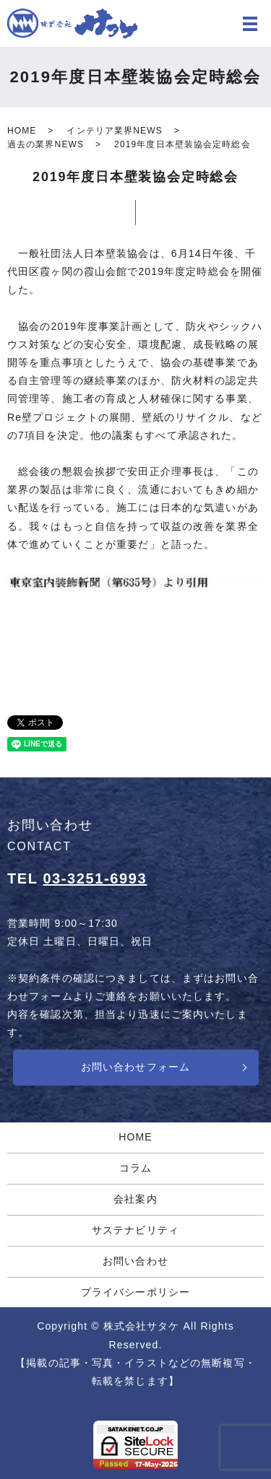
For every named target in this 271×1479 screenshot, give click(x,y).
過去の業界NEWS (45, 144)
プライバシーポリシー (135, 1292)
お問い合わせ (135, 1261)
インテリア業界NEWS (114, 131)
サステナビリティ (135, 1230)
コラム (135, 1168)
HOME (21, 131)
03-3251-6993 (95, 878)
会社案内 (135, 1199)
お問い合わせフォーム (135, 1067)
